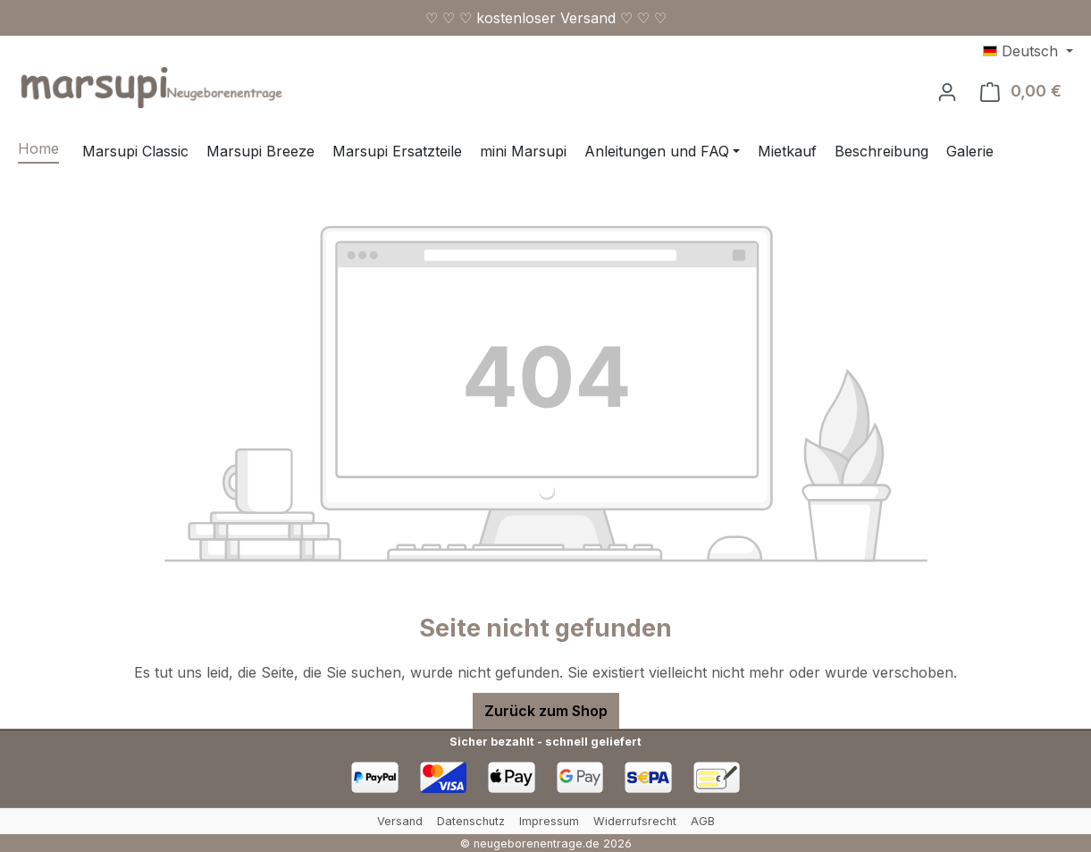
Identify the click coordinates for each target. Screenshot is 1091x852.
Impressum (549, 821)
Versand (400, 821)
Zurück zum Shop (546, 711)
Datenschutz (471, 821)
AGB (703, 821)
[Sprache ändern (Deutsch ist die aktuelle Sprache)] (1028, 51)
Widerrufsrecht (634, 821)
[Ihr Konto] (947, 91)
